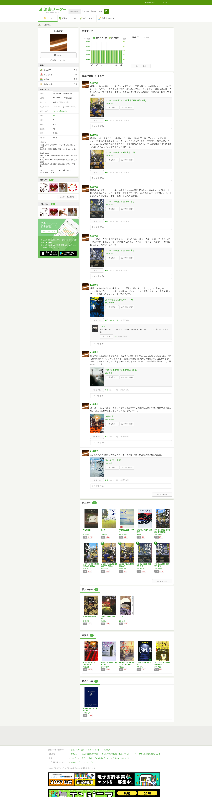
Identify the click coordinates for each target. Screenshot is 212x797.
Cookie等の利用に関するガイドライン (116, 741)
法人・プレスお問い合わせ (99, 746)
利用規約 (107, 737)
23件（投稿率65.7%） (61, 111)
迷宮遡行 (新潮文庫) (89, 616)
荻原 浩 (103, 621)
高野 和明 (140, 667)
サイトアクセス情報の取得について (147, 741)
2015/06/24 (124, 480)
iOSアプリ (89, 750)
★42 (106, 172)
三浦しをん (86, 713)
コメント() (113, 120)
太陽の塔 (109, 416)
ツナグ (103, 530)
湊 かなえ (108, 373)
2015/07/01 (124, 390)
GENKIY (103, 326)
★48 (106, 270)
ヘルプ (73, 746)
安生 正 (121, 667)
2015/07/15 (124, 221)
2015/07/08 (124, 320)
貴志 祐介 (108, 463)
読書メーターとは (77, 737)
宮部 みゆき (109, 103)
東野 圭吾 (86, 667)
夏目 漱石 (122, 621)
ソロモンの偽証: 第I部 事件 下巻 (120, 201)
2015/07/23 (124, 120)
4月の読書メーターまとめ (58, 60)
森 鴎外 (139, 534)
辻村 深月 (104, 534)
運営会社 (74, 741)
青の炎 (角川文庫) (113, 460)
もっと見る (141, 66)
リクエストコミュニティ (122, 746)
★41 (106, 390)
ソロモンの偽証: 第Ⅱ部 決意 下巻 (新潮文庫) (125, 100)
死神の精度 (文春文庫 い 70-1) (119, 300)
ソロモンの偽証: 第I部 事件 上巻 (120, 250)
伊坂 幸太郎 (109, 303)
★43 (106, 221)
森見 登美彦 (109, 419)
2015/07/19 (124, 172)
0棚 (54, 115)
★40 (106, 480)
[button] (106, 11)
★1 (115, 336)
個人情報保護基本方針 (90, 741)
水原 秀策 (157, 667)
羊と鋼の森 (86, 530)
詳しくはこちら (49, 231)
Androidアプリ (76, 750)
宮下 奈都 (86, 534)
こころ (121, 616)
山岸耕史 (94, 82)
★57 (106, 320)
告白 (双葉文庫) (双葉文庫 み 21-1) (121, 370)
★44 (106, 120)
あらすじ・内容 (127, 108)
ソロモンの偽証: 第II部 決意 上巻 (120, 152)
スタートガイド (94, 737)
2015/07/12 (124, 270)
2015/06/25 (124, 437)
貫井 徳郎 (86, 621)
